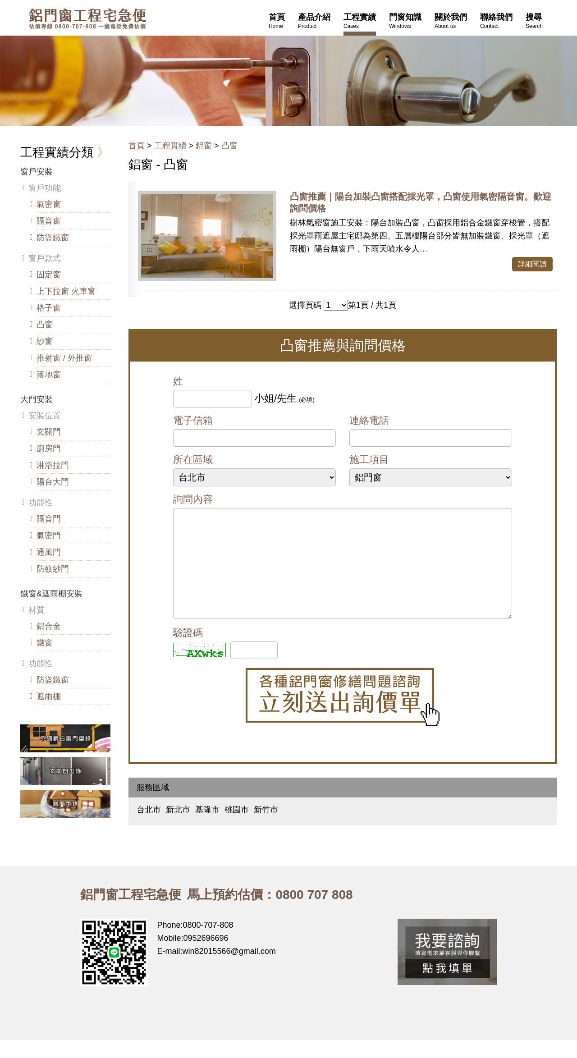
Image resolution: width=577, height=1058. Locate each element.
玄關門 (49, 431)
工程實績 (170, 145)
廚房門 (49, 448)
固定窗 (49, 274)
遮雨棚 (49, 696)
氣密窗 (49, 204)
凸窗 (229, 145)
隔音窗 (49, 220)
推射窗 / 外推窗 (64, 357)
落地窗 (49, 374)
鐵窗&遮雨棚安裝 (51, 593)
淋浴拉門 (53, 465)
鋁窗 (204, 145)
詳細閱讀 (532, 264)
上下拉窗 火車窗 (66, 291)
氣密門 (49, 535)
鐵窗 (45, 642)
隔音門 (49, 518)
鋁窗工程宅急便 (87, 19)
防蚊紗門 (53, 568)
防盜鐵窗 (53, 237)
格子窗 (49, 307)
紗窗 (45, 341)
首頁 (136, 145)
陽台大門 (53, 481)
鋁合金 (49, 626)
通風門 (49, 552)
